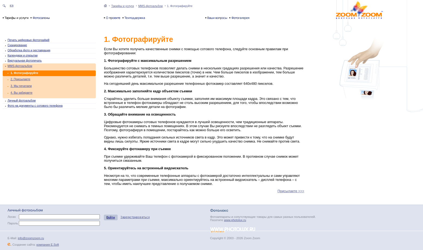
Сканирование (17, 45)
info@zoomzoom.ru (31, 238)
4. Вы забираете (21, 92)
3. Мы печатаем (21, 85)
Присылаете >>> (291, 191)
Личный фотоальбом (22, 100)
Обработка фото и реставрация (29, 50)
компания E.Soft (47, 244)
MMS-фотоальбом (150, 6)
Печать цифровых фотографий (28, 40)
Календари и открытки (22, 55)
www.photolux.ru (235, 220)
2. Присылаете (20, 79)
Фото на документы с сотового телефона (35, 105)
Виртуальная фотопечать (25, 60)
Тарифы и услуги (122, 6)
